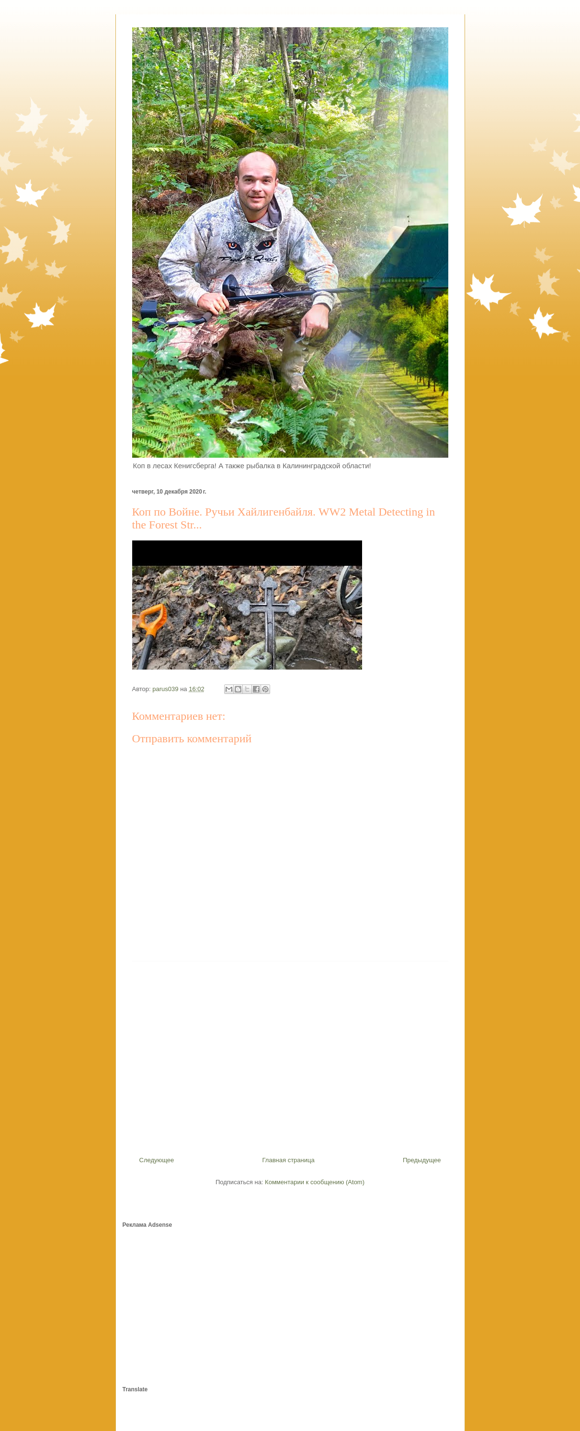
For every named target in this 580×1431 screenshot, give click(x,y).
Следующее (156, 1160)
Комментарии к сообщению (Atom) (314, 1182)
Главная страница (288, 1160)
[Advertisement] (290, 1055)
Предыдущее (422, 1160)
